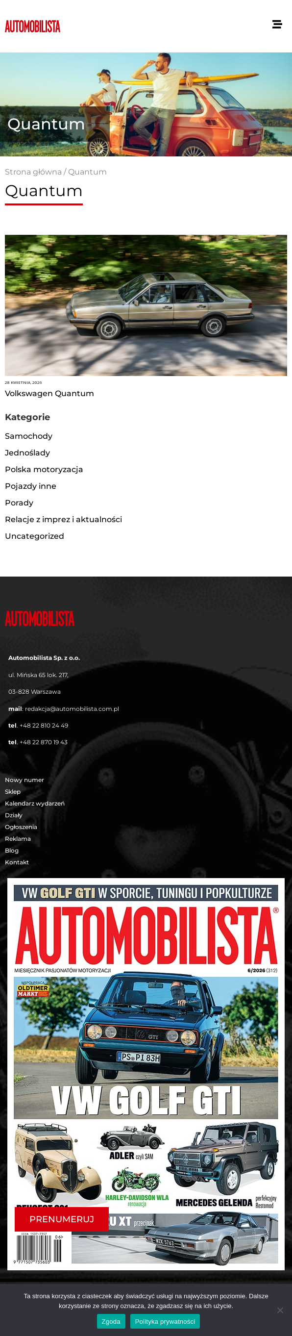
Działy (16, 815)
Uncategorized (34, 536)
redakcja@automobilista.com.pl (72, 708)
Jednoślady (27, 452)
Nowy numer (24, 779)
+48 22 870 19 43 (44, 742)
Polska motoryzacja (44, 469)
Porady (19, 502)
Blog (12, 850)
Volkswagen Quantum (49, 393)
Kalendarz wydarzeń (35, 803)
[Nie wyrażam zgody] (280, 1310)
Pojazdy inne (30, 486)
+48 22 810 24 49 (44, 725)
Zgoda (111, 1321)
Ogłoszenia (21, 827)
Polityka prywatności (165, 1321)
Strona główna (33, 171)
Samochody (28, 436)
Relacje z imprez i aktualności (63, 519)
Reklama (18, 838)
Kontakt (17, 862)
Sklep (13, 791)
